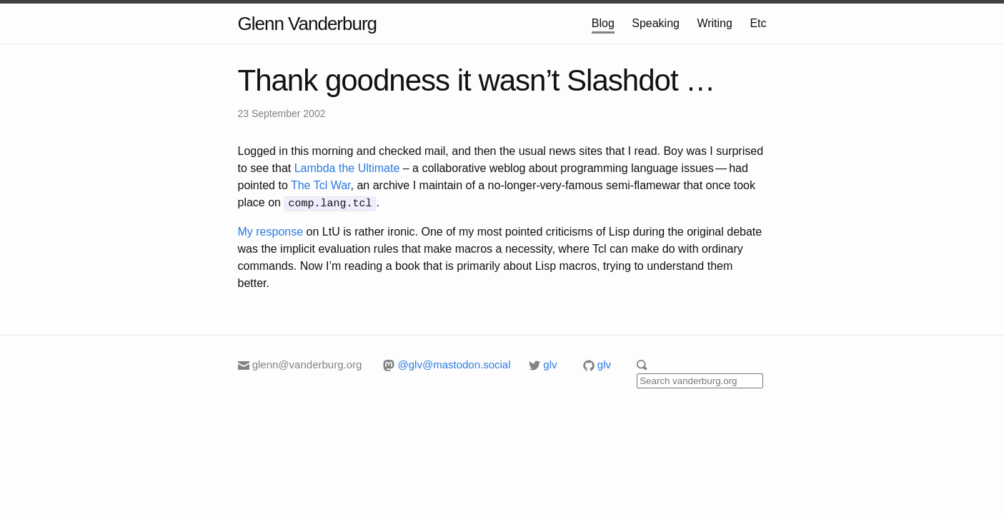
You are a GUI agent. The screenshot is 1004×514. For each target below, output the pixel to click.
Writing (714, 23)
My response (271, 230)
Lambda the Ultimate (347, 168)
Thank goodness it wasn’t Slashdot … (476, 80)
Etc (758, 23)
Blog (603, 23)
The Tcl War (321, 185)
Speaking (656, 23)
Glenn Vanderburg (307, 23)
